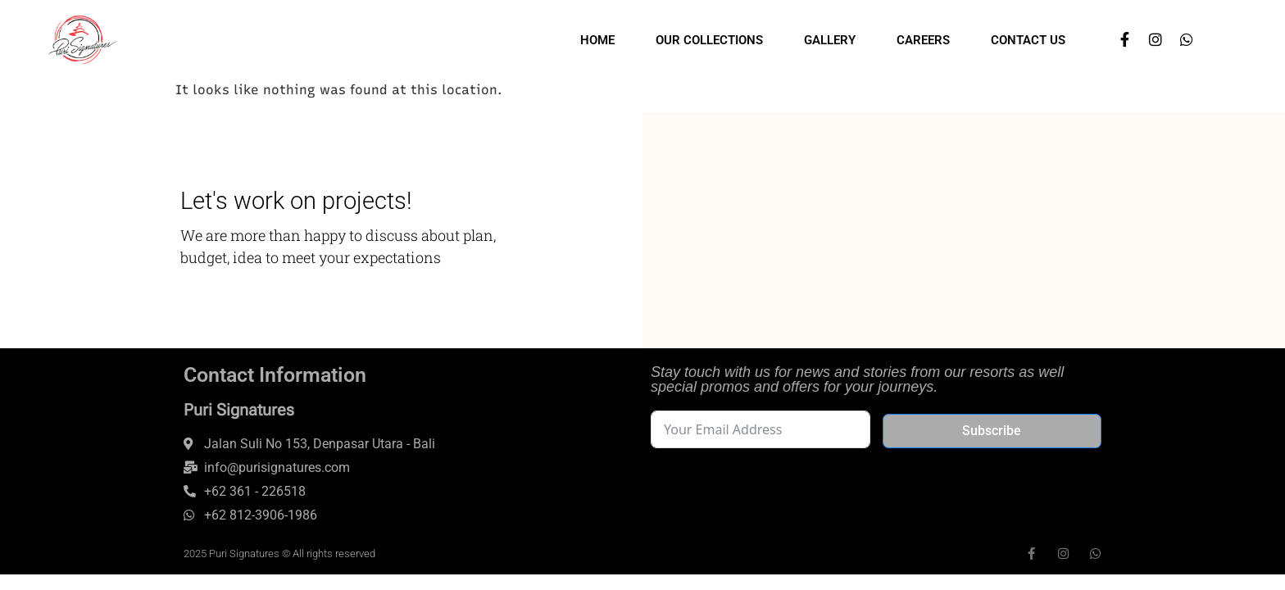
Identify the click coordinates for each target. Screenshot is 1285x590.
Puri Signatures (239, 410)
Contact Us (1028, 40)
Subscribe (991, 430)
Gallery (830, 40)
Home (597, 40)
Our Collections (709, 40)
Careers (923, 40)
